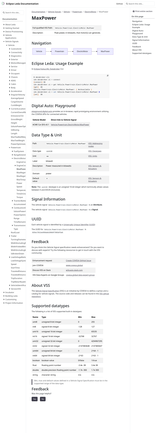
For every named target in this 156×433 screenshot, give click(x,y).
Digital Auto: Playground (138, 32)
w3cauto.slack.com (74, 270)
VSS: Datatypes (94, 151)
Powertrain (77, 11)
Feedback (136, 46)
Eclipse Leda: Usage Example (141, 26)
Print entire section (142, 11)
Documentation (38, 11)
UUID (134, 43)
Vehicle (67, 11)
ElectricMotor (90, 11)
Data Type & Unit (140, 36)
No (42, 399)
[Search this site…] (140, 4)
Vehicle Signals (54, 11)
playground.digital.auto (42, 111)
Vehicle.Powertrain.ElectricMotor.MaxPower (70, 124)
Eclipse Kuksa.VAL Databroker (47, 69)
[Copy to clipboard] (107, 75)
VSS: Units (92, 156)
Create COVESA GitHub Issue (78, 260)
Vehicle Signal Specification (47, 291)
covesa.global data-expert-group (80, 275)
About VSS (137, 50)
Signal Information (140, 40)
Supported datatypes (142, 53)
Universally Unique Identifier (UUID (78, 224)
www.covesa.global (74, 265)
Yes (34, 399)
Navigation (137, 21)
